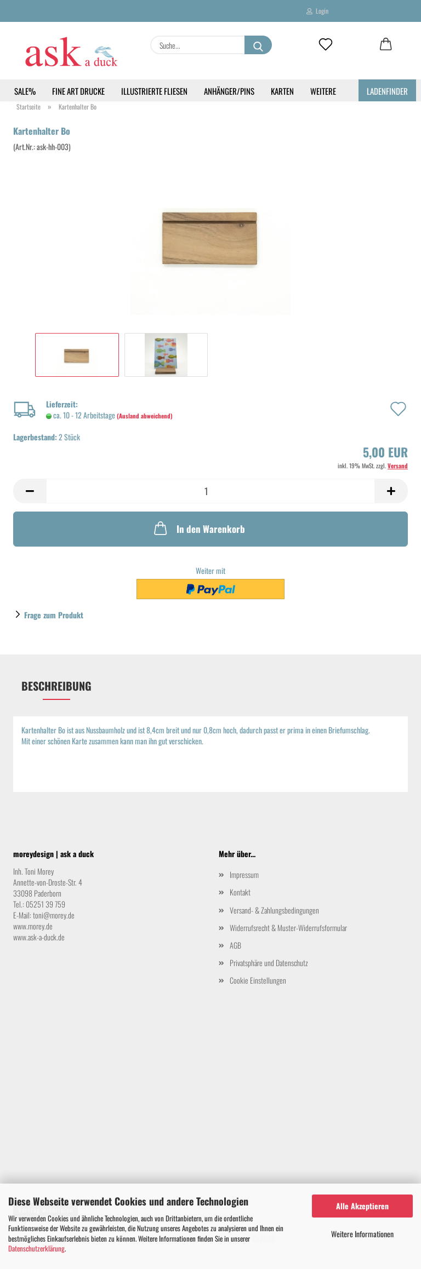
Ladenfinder (387, 91)
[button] (386, 45)
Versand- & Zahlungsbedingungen (274, 910)
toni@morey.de (54, 915)
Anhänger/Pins (229, 91)
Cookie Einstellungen (258, 980)
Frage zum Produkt (53, 615)
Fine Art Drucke (78, 91)
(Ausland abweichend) (145, 415)
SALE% (25, 91)
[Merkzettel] (325, 45)
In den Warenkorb (198, 528)
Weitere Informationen (362, 1233)
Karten (282, 91)
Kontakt (240, 892)
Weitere (323, 91)
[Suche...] (258, 45)
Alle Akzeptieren (362, 1205)
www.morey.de (33, 926)
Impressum (244, 874)
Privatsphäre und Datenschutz (269, 962)
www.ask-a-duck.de (39, 937)
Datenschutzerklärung (36, 1248)
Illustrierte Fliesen (154, 91)
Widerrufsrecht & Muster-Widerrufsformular (288, 927)
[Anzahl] (210, 491)
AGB (235, 945)
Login (317, 10)
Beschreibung (56, 685)
